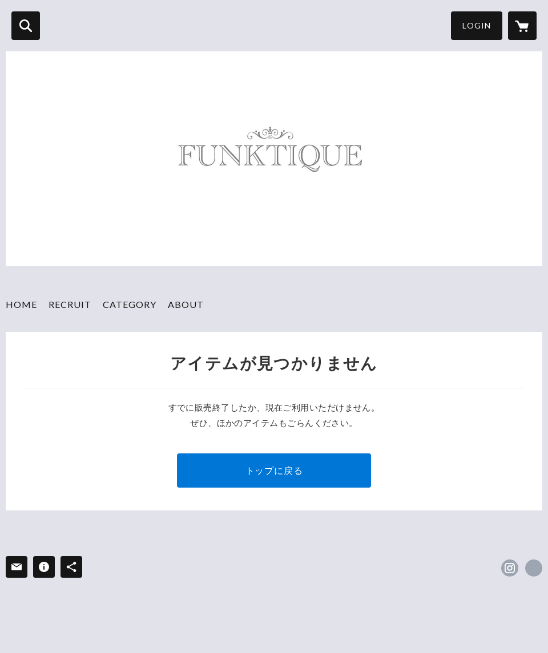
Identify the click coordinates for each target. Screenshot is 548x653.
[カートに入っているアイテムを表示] (522, 25)
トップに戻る (274, 470)
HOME (21, 304)
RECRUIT (70, 304)
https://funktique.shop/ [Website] (533, 568)
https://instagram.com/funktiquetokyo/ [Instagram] (509, 568)
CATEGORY (129, 304)
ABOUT (186, 304)
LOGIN (476, 25)
